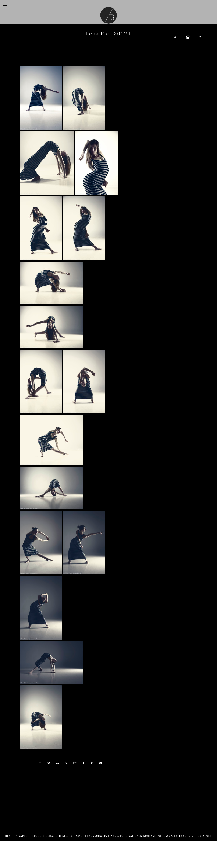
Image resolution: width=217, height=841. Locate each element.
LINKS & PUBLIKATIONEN (125, 836)
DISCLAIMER (203, 836)
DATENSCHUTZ (184, 836)
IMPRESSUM (165, 836)
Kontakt (149, 836)
